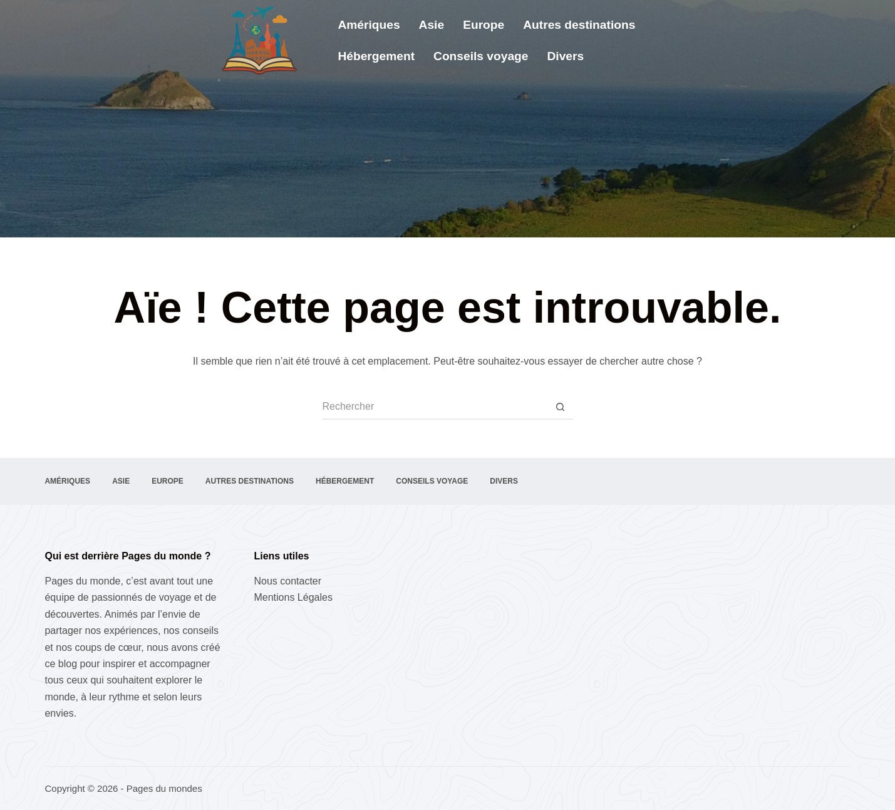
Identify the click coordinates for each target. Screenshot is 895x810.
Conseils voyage (480, 56)
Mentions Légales (293, 597)
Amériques (369, 24)
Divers (565, 56)
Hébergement (376, 56)
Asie (432, 24)
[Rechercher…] (435, 407)
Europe (483, 24)
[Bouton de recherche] (560, 407)
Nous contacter (287, 581)
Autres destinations (579, 24)
